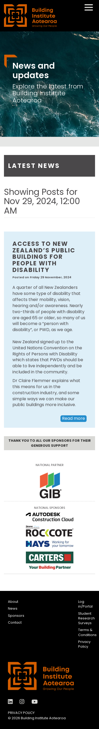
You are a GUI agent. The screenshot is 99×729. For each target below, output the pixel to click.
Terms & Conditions (87, 632)
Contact (15, 622)
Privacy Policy (84, 644)
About (13, 601)
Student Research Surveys (86, 618)
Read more (73, 418)
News (12, 608)
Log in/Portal (85, 604)
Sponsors (16, 615)
